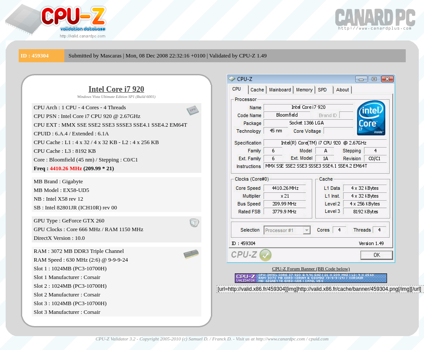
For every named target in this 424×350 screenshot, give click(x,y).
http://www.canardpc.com (280, 338)
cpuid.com (319, 338)
